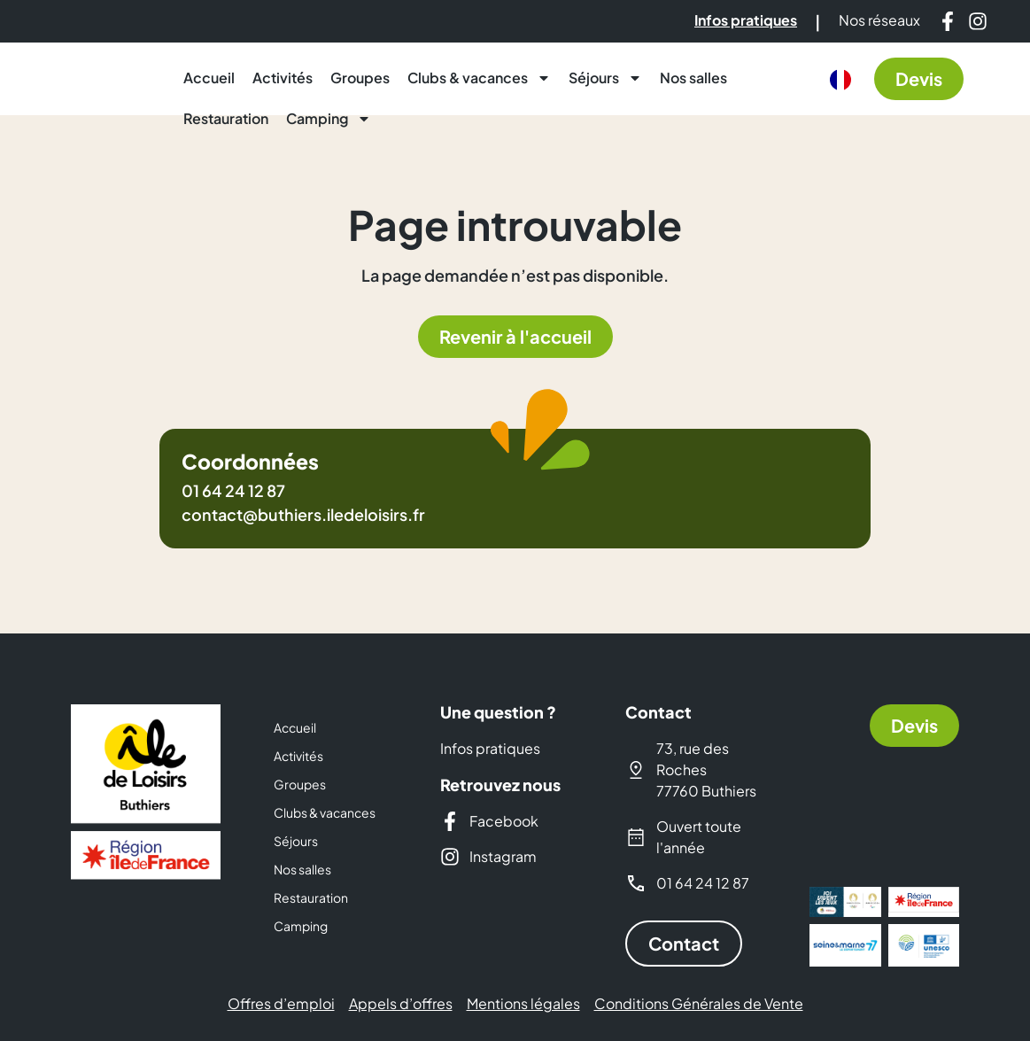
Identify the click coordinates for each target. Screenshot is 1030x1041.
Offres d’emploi (281, 1004)
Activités (282, 77)
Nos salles (693, 77)
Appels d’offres (401, 1004)
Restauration (225, 118)
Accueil (209, 77)
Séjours (605, 78)
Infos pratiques (490, 748)
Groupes (360, 77)
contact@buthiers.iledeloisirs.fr (303, 514)
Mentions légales (523, 1004)
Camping (328, 119)
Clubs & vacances (479, 78)
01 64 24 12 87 (233, 490)
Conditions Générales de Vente (698, 1004)
